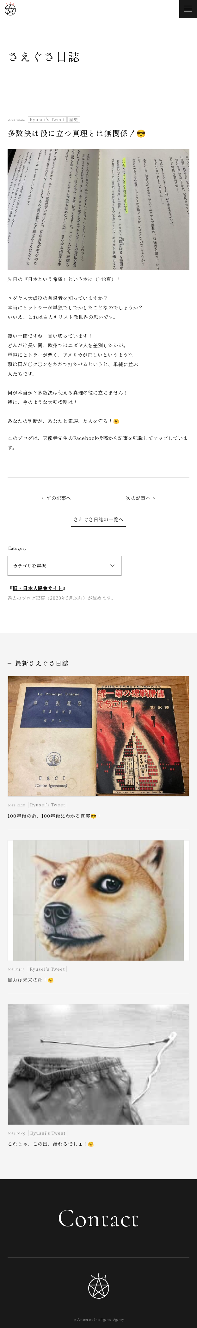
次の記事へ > (141, 497)
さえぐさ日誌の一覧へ (98, 519)
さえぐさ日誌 (44, 56)
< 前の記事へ (56, 497)
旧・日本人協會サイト (38, 588)
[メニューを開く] (188, 9)
